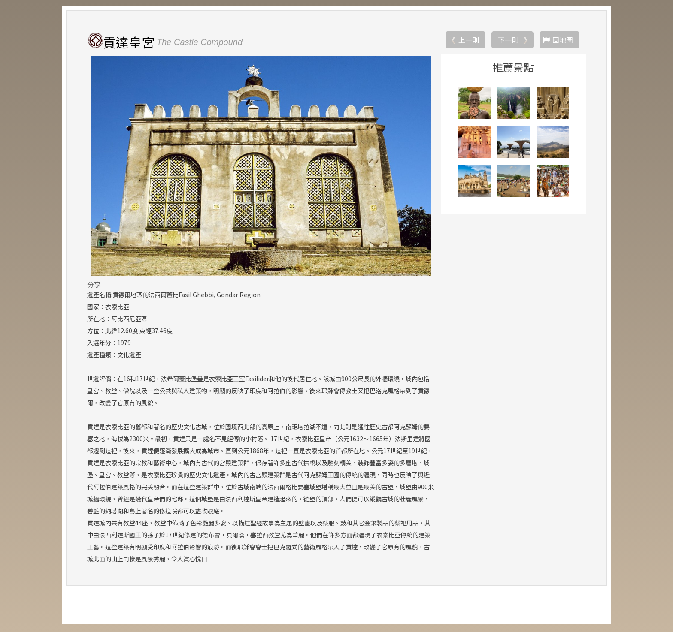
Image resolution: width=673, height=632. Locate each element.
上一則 (468, 40)
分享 (94, 285)
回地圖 (562, 40)
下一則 (508, 40)
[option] (260, 167)
